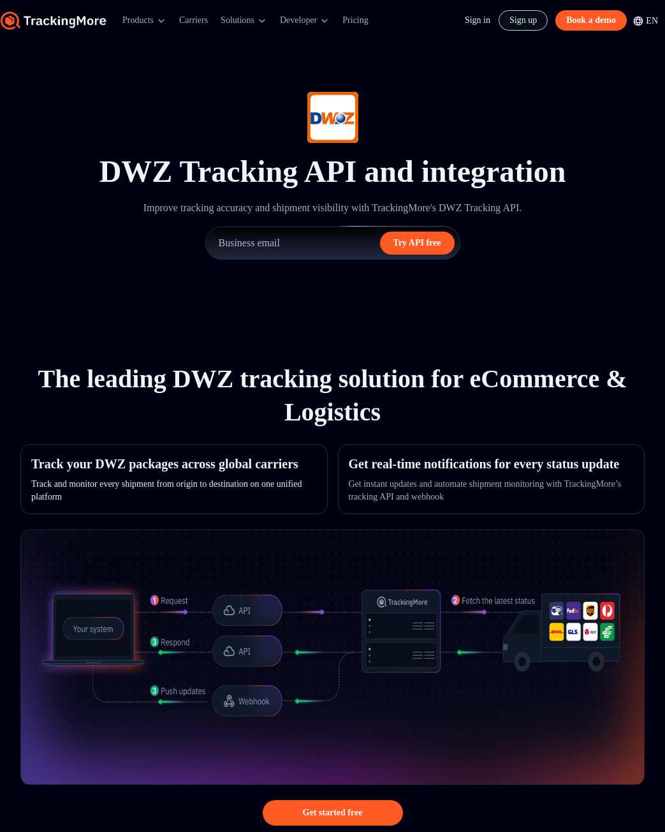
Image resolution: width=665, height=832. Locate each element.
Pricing (355, 20)
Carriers (193, 20)
